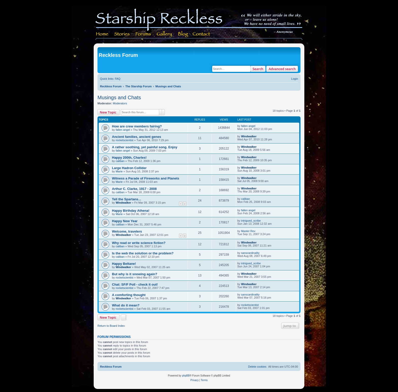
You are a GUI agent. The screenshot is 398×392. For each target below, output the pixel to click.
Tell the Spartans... (126, 199)
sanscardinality (250, 252)
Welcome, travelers (127, 231)
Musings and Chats (119, 97)
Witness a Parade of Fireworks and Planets (145, 178)
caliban (120, 160)
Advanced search (282, 69)
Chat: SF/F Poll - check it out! (135, 284)
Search (258, 69)
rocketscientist (125, 140)
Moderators (120, 103)
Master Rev (248, 231)
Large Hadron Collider (129, 168)
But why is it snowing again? (134, 274)
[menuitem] (117, 79)
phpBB (186, 375)
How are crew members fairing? (137, 126)
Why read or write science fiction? (138, 243)
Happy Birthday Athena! (131, 211)
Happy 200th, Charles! (129, 157)
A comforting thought (128, 295)
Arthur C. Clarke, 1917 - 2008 (134, 189)
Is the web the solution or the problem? (143, 253)
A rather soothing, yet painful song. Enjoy (144, 147)
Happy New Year (125, 221)
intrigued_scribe (251, 220)
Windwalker (249, 136)
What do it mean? (125, 305)
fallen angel (123, 129)
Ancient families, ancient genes (136, 137)
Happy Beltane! (124, 264)
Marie (119, 171)
